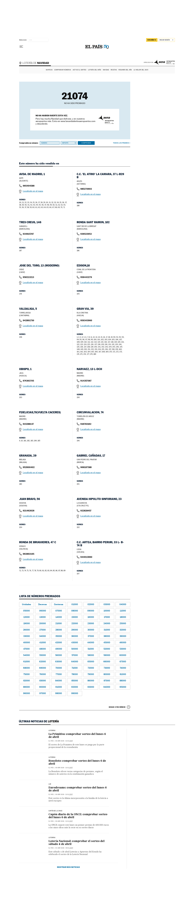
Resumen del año (125, 70)
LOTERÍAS (52, 730)
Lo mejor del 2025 (141, 70)
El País (51, 741)
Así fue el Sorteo (79, 70)
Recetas (114, 70)
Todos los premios (121, 143)
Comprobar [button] (86, 143)
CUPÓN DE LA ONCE (55, 811)
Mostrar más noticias (68, 867)
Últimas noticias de (39, 721)
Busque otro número (117, 707)
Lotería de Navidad (35, 63)
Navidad (106, 70)
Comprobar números (62, 70)
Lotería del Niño (94, 70)
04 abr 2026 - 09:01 (64, 848)
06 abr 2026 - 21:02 (64, 741)
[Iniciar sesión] (166, 40)
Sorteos (49, 70)
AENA (164, 62)
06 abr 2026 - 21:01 (64, 768)
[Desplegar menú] (21, 46)
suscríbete (151, 40)
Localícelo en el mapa (33, 191)
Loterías (52, 757)
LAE (50, 784)
